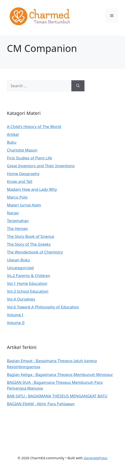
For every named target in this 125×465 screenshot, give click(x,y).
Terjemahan (18, 220)
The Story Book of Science (30, 236)
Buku (11, 142)
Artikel (13, 134)
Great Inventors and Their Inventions (41, 165)
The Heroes (17, 228)
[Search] (77, 85)
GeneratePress (96, 458)
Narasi (13, 212)
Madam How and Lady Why (32, 189)
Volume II (15, 322)
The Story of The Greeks (29, 244)
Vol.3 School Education (27, 291)
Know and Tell (19, 181)
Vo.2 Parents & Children (28, 275)
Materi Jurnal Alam (24, 205)
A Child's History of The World (34, 126)
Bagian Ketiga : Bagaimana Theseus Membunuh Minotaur (60, 374)
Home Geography (23, 173)
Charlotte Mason (22, 150)
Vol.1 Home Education (27, 283)
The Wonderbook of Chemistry (35, 252)
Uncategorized (20, 267)
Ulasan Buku (18, 259)
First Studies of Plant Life (29, 158)
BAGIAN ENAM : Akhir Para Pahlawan (41, 403)
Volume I (15, 314)
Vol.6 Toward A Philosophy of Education (43, 307)
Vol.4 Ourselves (21, 299)
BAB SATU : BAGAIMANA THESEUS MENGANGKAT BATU (57, 396)
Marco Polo (17, 197)
